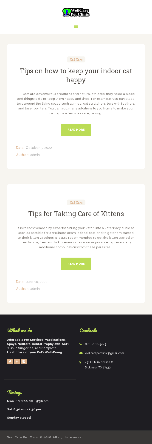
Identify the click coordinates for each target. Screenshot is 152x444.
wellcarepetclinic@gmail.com (104, 353)
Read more (76, 129)
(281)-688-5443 (95, 344)
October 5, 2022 (39, 148)
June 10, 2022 (36, 282)
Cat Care (76, 59)
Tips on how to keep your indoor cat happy (76, 75)
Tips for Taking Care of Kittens (76, 213)
